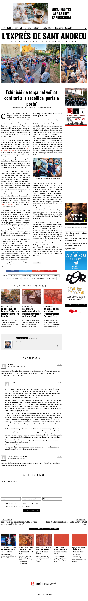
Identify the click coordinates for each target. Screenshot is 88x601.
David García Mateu (45, 107)
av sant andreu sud (14, 275)
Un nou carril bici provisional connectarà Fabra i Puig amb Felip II (52, 312)
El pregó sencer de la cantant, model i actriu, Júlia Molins (78, 550)
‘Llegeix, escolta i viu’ (70, 249)
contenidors (35, 275)
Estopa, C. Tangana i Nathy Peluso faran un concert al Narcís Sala (76, 239)
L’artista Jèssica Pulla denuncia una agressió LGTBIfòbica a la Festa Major (26, 551)
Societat (32, 107)
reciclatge (26, 278)
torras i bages (51, 278)
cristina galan (45, 275)
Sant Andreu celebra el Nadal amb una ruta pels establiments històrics (43, 551)
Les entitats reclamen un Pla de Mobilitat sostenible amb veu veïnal (31, 312)
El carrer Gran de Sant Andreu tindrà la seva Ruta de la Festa (8, 550)
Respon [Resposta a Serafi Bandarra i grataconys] (59, 456)
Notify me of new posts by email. (17, 507)
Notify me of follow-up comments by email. (21, 503)
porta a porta (17, 278)
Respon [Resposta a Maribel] (59, 364)
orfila (9, 278)
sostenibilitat (41, 278)
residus (33, 278)
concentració (26, 275)
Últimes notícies (33, 338)
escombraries (55, 275)
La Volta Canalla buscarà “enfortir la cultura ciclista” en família (10, 312)
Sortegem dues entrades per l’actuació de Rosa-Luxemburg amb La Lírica (76, 244)
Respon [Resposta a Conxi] (59, 382)
